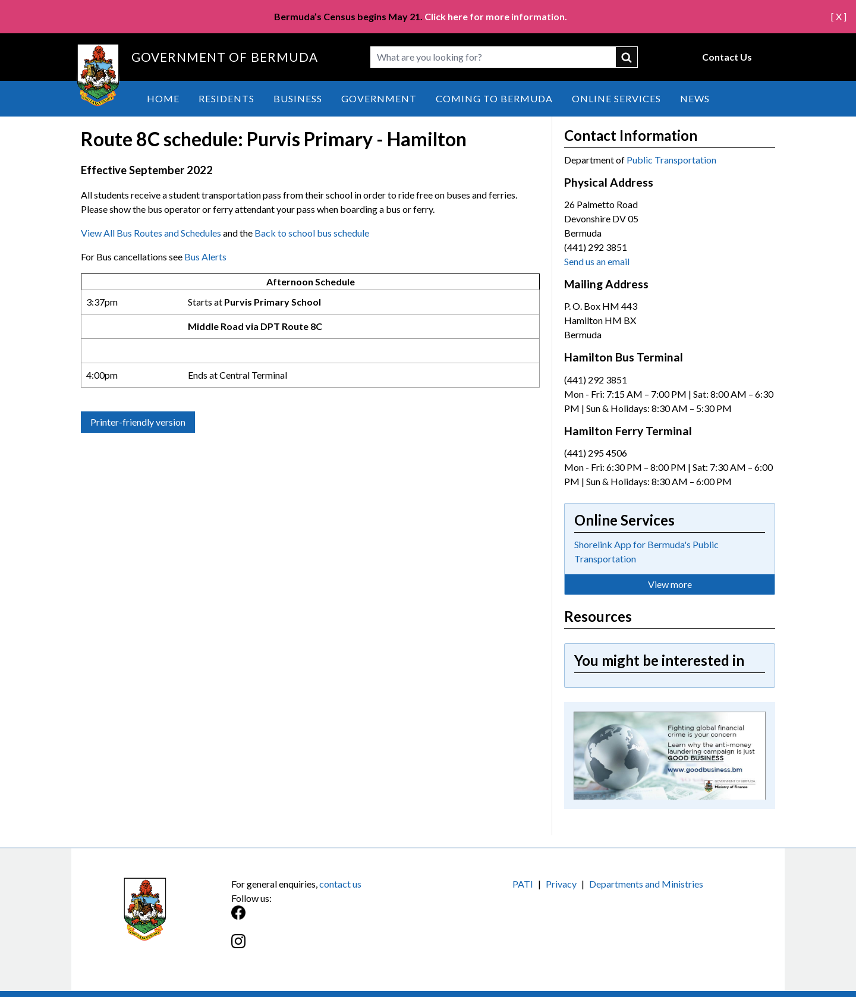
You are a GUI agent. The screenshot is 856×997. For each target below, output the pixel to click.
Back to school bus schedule (311, 232)
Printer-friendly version (137, 421)
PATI (522, 883)
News (695, 98)
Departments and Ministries (646, 883)
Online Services (616, 98)
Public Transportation (671, 159)
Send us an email (597, 261)
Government (379, 98)
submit (627, 57)
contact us (340, 883)
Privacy (561, 883)
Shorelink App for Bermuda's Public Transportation (646, 551)
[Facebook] (329, 918)
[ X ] (838, 16)
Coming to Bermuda (494, 98)
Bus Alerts (205, 256)
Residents (226, 98)
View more (670, 584)
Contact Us (727, 56)
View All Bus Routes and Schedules (151, 232)
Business (297, 98)
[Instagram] (329, 947)
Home (163, 98)
